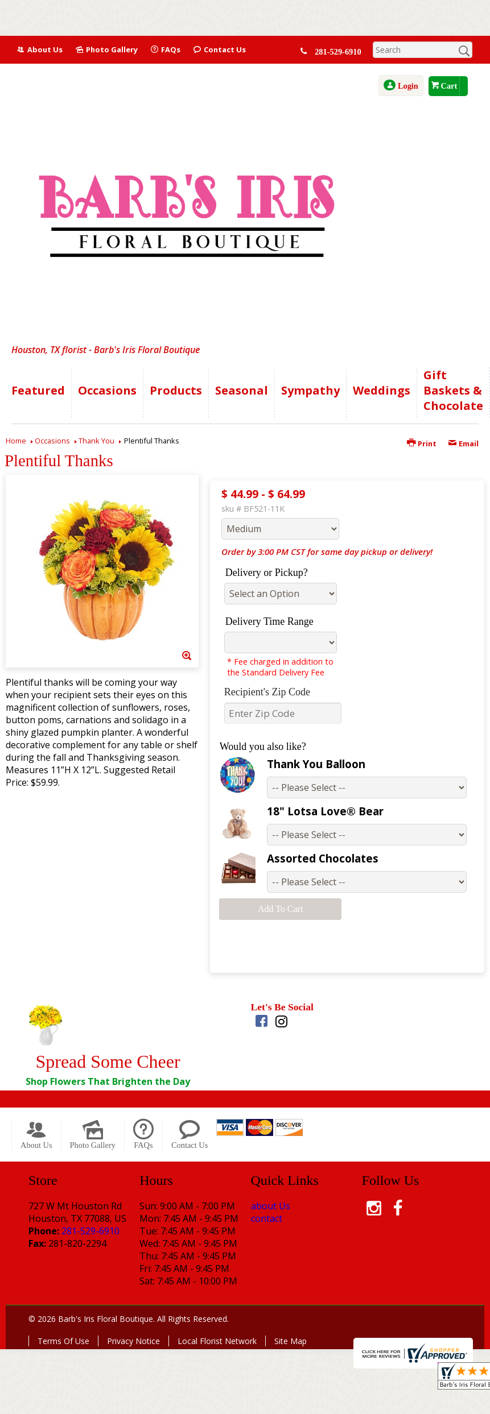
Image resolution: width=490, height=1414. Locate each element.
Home (16, 441)
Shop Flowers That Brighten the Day (108, 1081)
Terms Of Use (63, 1341)
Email (463, 443)
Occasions (52, 441)
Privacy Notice (133, 1341)
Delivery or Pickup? (266, 572)
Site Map (290, 1341)
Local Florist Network (217, 1341)
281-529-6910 (339, 51)
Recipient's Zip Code (267, 692)
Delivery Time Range (269, 621)
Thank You (96, 441)
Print (422, 443)
